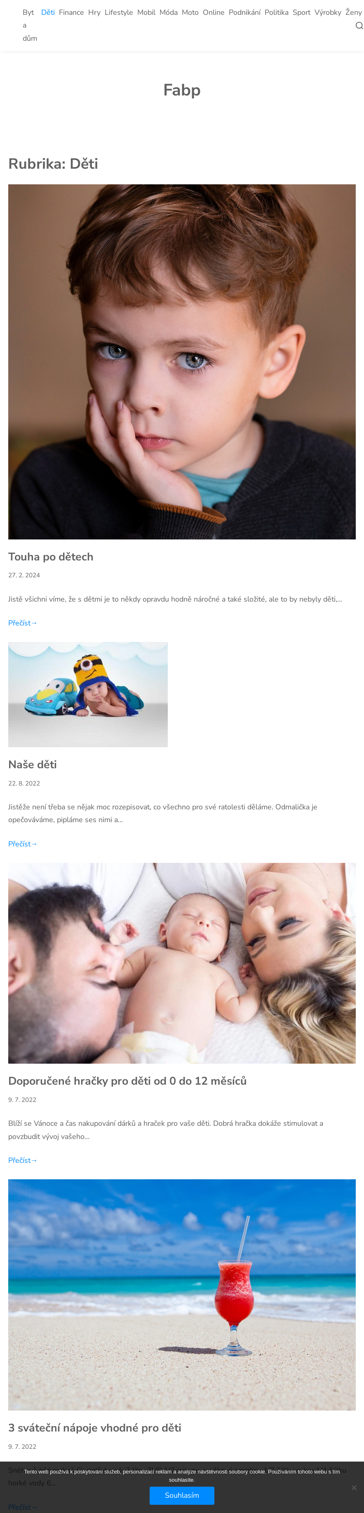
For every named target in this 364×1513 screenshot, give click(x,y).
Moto (190, 12)
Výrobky (328, 12)
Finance (71, 12)
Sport (301, 12)
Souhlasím (182, 1495)
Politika (277, 12)
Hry (94, 12)
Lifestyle (119, 12)
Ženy (353, 12)
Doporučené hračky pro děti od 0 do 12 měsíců (127, 1081)
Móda (169, 12)
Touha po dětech (51, 556)
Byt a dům (30, 25)
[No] (354, 1487)
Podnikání (245, 12)
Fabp (182, 90)
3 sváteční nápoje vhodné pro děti (94, 1427)
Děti (48, 12)
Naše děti (32, 764)
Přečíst (23, 623)
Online (214, 12)
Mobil (146, 12)
